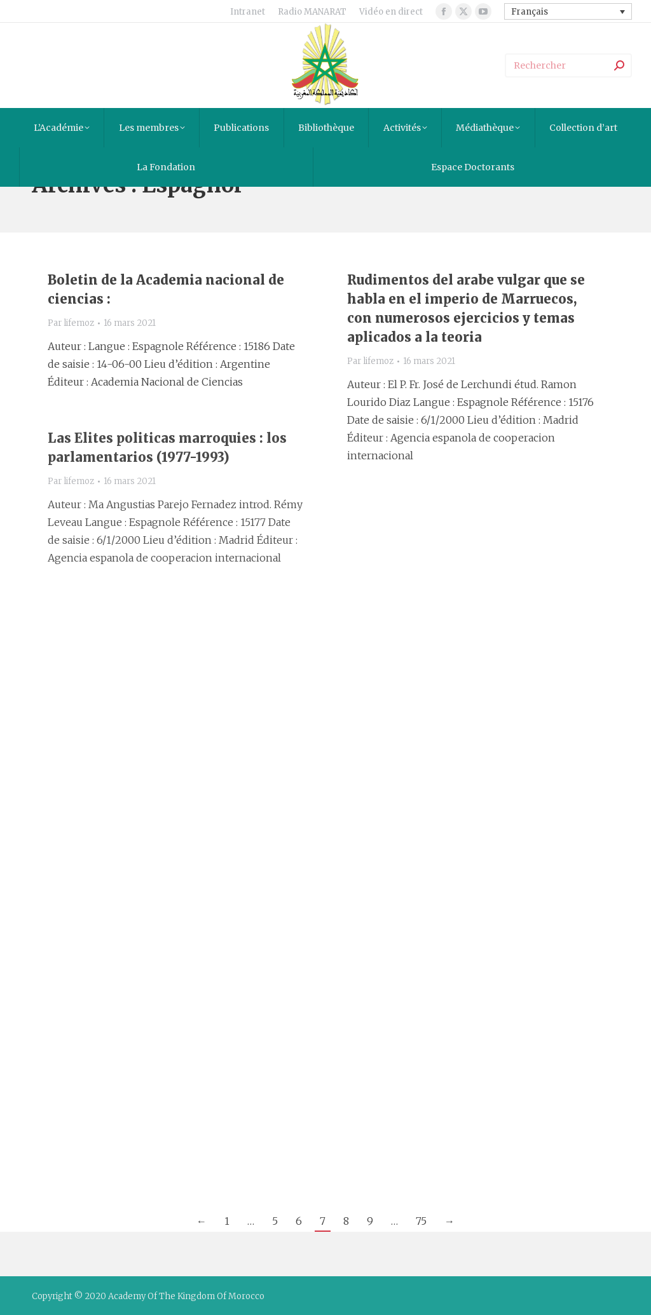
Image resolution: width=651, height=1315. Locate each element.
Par (71, 323)
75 (421, 1221)
